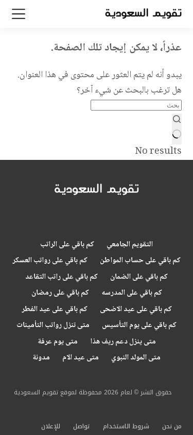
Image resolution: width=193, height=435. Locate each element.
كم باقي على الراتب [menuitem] (67, 245)
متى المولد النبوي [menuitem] (136, 358)
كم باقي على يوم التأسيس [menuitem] (139, 326)
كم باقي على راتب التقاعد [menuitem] (61, 278)
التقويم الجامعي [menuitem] (130, 245)
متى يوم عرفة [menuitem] (58, 342)
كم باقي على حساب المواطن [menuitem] (140, 261)
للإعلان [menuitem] (50, 427)
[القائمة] (18, 14)
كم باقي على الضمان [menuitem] (139, 278)
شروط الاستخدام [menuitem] (126, 427)
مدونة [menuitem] (41, 358)
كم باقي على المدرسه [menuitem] (131, 293)
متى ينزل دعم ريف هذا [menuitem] (123, 342)
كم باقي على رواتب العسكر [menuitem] (49, 261)
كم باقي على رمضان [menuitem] (60, 293)
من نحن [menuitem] (172, 427)
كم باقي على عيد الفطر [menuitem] (54, 310)
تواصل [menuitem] (81, 427)
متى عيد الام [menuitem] (80, 358)
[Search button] (177, 129)
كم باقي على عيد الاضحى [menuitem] (136, 310)
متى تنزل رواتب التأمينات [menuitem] (53, 326)
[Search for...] (136, 105)
